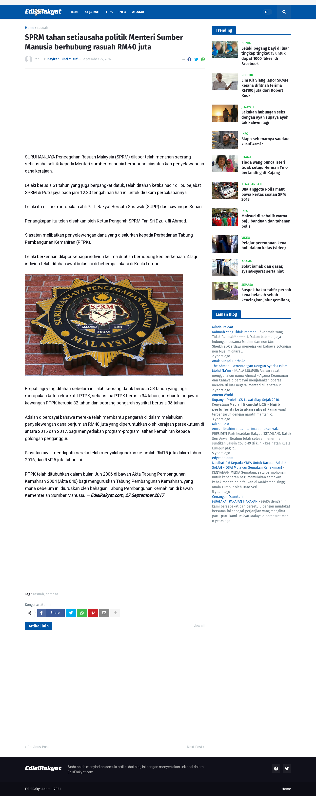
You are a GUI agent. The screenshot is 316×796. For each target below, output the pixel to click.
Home (29, 28)
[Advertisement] (115, 109)
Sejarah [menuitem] (92, 12)
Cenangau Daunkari (227, 497)
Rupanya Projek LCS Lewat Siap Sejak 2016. (245, 400)
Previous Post (38, 747)
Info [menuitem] (122, 12)
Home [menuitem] (74, 12)
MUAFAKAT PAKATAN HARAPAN (235, 501)
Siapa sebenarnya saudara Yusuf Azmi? (265, 141)
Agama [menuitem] (138, 12)
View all (199, 626)
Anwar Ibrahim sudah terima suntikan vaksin (247, 429)
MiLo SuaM (220, 424)
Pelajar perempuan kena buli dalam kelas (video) (263, 245)
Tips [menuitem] (109, 12)
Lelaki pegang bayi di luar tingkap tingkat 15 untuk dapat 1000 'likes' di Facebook (265, 56)
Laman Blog (226, 314)
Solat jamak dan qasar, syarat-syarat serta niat (262, 269)
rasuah (42, 28)
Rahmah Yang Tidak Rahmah (234, 332)
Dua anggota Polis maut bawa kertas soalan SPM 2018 (263, 194)
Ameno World (222, 395)
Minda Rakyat (222, 327)
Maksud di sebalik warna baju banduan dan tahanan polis (265, 221)
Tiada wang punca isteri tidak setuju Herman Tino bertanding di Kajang (264, 167)
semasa (52, 594)
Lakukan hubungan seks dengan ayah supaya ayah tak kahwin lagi (264, 117)
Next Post (194, 747)
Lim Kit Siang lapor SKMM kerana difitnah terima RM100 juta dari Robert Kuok (264, 88)
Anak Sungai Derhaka (228, 361)
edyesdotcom (222, 458)
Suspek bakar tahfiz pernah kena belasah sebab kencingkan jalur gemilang (266, 295)
